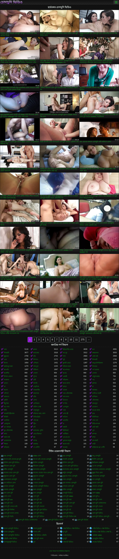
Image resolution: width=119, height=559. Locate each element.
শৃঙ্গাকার (94, 390)
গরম (64, 410)
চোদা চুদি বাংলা (97, 510)
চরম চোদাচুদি (37, 489)
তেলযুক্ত (66, 407)
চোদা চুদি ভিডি (8, 516)
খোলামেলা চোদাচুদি (10, 479)
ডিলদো (65, 400)
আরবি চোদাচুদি (68, 459)
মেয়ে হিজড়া (37, 434)
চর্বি (34, 427)
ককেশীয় (6, 373)
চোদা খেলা (7, 496)
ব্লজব (35, 349)
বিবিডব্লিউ (36, 417)
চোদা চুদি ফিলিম (9, 510)
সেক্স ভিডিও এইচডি (40, 535)
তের (5, 359)
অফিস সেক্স (37, 407)
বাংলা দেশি (36, 532)
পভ (93, 380)
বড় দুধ (65, 353)
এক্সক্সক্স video (97, 535)
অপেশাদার (66, 370)
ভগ (93, 349)
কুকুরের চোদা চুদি (9, 476)
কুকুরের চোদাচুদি (38, 476)
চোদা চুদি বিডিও (68, 513)
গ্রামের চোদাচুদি (9, 486)
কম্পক (94, 434)
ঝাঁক (34, 397)
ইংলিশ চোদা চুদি (97, 459)
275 (82, 339)
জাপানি (6, 370)
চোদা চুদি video (68, 496)
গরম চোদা (36, 479)
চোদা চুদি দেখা (67, 506)
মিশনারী (94, 359)
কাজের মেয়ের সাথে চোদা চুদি (43, 473)
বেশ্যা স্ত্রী (65, 413)
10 (71, 339)
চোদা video (96, 493)
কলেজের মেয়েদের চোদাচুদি (101, 469)
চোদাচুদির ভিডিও (98, 538)
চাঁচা (34, 356)
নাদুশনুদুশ (36, 410)
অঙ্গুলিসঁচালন (97, 363)
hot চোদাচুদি (8, 456)
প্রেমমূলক (7, 424)
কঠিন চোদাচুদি (8, 469)
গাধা (5, 349)
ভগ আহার (7, 427)
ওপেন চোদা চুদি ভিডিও (70, 466)
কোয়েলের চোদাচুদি (98, 476)
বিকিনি (6, 417)
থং (5, 386)
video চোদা (37, 456)
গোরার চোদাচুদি (38, 483)
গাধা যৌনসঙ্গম (67, 393)
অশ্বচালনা (95, 353)
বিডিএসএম (96, 424)
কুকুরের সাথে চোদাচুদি (70, 476)
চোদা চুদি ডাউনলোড (99, 503)
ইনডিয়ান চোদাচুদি (98, 462)
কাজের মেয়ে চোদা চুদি (11, 473)
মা (93, 386)
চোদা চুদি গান (8, 503)
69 (34, 437)
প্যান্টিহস (65, 434)
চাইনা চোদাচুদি (67, 489)
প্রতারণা (95, 407)
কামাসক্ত (36, 393)
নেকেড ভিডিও (97, 542)
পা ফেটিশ (36, 447)
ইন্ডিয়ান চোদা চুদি (9, 466)
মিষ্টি (5, 410)
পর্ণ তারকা (95, 370)
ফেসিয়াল (36, 403)
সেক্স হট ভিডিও (68, 542)
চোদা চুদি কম (37, 500)
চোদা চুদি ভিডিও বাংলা (55, 520)
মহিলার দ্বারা (67, 366)
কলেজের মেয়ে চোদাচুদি (71, 469)
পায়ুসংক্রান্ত (95, 376)
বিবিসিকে (95, 417)
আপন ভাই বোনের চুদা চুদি (12, 459)
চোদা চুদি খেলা (97, 500)
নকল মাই (7, 437)
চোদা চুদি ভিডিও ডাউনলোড (28, 520)
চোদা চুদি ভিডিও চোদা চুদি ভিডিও (102, 516)
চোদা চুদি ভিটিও (97, 513)
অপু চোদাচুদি (96, 456)
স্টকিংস (35, 370)
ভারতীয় (65, 420)
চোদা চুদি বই (67, 510)
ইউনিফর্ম (65, 430)
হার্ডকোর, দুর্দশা (38, 430)
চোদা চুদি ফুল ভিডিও (40, 510)
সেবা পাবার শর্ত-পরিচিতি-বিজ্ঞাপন (59, 551)
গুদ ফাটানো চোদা (10, 483)
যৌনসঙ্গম (95, 400)
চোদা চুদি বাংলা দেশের (11, 513)
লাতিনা (65, 417)
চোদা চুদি (36, 496)
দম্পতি (65, 403)
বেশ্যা (35, 400)
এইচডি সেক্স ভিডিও (10, 538)
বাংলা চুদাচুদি (37, 528)
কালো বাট (66, 444)
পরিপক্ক (35, 420)
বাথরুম (65, 447)
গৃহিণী (6, 400)
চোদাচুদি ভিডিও (11, 2)
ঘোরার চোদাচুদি (9, 489)
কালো (6, 390)
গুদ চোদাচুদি (96, 479)
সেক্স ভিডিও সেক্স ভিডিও (71, 528)
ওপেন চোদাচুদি (97, 466)
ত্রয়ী (34, 380)
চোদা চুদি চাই (37, 503)
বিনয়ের (94, 366)
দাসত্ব (35, 440)
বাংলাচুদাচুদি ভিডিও (10, 542)
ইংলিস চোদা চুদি (68, 462)
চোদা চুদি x (95, 496)
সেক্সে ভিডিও (67, 535)
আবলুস (95, 403)
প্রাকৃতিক (36, 386)
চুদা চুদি (65, 532)
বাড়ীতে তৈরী (96, 393)
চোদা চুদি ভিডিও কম (69, 516)
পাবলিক (6, 420)
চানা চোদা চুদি (8, 493)
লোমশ (35, 373)
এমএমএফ (66, 437)
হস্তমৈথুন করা (8, 366)
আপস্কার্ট (95, 440)
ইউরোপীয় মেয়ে (68, 349)
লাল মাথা (66, 397)
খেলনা (94, 373)
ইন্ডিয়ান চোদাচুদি (38, 466)
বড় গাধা (6, 407)
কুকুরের (6, 356)
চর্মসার (94, 383)
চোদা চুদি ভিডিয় (82, 520)
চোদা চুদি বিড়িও (38, 513)
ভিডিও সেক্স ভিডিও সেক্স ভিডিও (102, 532)
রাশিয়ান (94, 397)
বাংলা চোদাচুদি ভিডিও (11, 528)
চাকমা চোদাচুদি (97, 489)
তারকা (65, 390)
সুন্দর (35, 376)
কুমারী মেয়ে (66, 363)
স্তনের (65, 373)
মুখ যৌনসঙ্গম (8, 430)
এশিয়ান (35, 363)
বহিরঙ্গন (65, 380)
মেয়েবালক (7, 440)
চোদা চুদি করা (67, 500)
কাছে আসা (66, 383)
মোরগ (6, 383)
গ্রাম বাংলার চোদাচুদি (69, 483)
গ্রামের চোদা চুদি (97, 483)
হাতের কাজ (96, 410)
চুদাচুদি (65, 538)
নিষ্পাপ (35, 359)
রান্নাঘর (35, 444)
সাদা (64, 356)
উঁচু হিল (6, 403)
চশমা (5, 434)
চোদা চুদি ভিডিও (38, 516)
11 (76, 339)
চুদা (34, 542)
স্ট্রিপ (34, 424)
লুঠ (64, 359)
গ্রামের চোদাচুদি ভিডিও (41, 486)
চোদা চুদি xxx (8, 500)
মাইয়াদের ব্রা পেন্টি (98, 447)
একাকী (65, 376)
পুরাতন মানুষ (67, 440)
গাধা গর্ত (95, 420)
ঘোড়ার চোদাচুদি (97, 486)
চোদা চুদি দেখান (97, 506)
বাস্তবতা (6, 397)
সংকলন (6, 380)
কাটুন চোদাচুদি (67, 473)
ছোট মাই (95, 356)
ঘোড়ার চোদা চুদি (68, 486)
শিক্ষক (6, 444)
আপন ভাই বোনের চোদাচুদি (42, 459)
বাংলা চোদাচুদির (9, 532)
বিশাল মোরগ (8, 376)
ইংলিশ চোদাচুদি (38, 462)
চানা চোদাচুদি (37, 493)
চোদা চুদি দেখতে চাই (10, 506)
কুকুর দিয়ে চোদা (97, 473)
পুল (93, 430)
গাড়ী (93, 444)
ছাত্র (93, 413)
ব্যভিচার (6, 447)
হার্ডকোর (36, 353)
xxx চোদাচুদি (67, 456)
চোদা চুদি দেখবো (38, 506)
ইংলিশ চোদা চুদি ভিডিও (11, 462)
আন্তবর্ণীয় (36, 390)
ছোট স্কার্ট (95, 427)
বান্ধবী (65, 427)
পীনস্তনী (6, 353)
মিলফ (6, 363)
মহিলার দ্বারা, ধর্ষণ (39, 413)
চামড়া (65, 386)
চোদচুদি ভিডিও (68, 493)
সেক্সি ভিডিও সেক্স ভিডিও (100, 528)
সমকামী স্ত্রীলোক (9, 413)
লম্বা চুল (35, 366)
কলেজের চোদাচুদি (39, 469)
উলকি (35, 383)
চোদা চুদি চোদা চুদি (69, 503)
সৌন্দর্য (6, 393)
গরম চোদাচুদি (67, 479)
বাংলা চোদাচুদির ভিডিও (12, 535)
